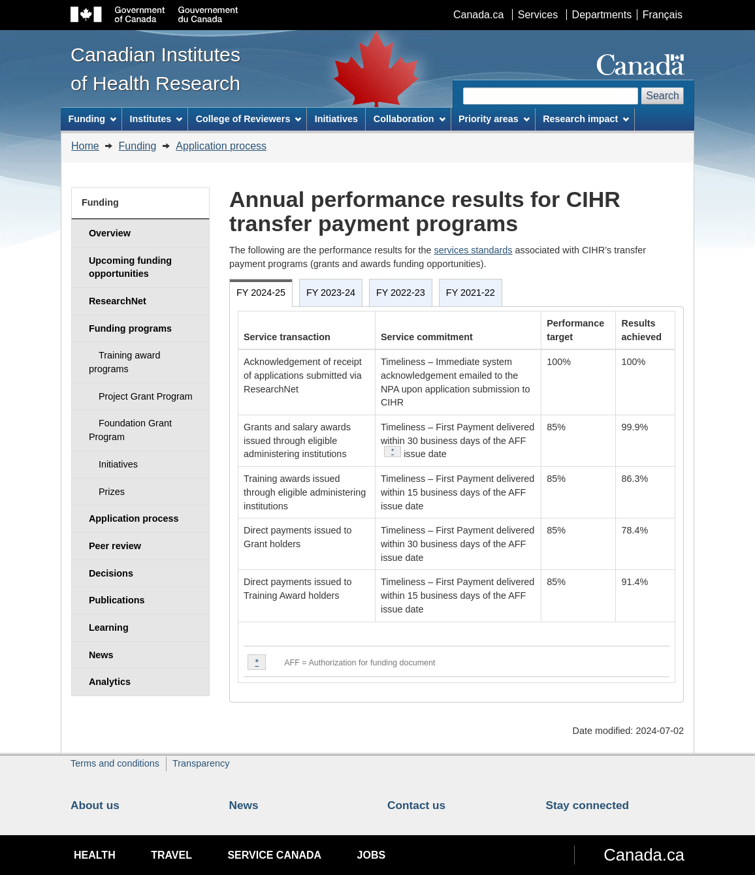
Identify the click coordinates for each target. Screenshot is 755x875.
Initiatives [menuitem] (336, 119)
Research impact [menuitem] (586, 119)
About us (95, 805)
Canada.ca (478, 14)
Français (663, 14)
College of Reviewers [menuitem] (249, 119)
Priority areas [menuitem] (494, 119)
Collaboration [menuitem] (409, 119)
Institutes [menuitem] (155, 119)
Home (85, 145)
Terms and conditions (115, 763)
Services (538, 14)
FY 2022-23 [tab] (400, 292)
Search (662, 95)
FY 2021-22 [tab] (470, 292)
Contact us (416, 805)
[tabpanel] (456, 504)
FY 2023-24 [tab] (330, 292)
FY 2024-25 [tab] (260, 292)
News (244, 805)
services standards (473, 250)
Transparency (200, 763)
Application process (221, 145)
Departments (602, 14)
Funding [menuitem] (92, 119)
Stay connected (588, 805)
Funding (138, 145)
